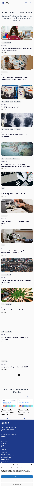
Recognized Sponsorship (7, 461)
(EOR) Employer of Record (7, 455)
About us (3, 443)
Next (29, 375)
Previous (5, 375)
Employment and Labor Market (13, 158)
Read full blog (4, 418)
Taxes (3, 188)
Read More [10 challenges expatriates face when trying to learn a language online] (4, 52)
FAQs (2, 446)
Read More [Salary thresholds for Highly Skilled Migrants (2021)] (4, 225)
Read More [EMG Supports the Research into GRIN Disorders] (4, 341)
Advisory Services (5, 454)
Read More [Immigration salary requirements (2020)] (4, 369)
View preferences (17, 484)
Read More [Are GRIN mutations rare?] (4, 109)
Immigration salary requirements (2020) (14, 367)
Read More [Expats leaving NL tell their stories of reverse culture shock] (4, 284)
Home (2, 440)
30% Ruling (4, 452)
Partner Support (5, 459)
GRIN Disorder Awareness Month (12, 310)
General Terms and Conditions (8, 429)
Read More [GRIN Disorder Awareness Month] (4, 312)
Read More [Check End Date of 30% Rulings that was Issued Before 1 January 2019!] (4, 255)
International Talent (6, 42)
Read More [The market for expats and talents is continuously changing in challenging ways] (4, 168)
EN (30, 2)
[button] (32, 465)
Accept (17, 476)
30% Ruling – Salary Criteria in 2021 (13, 193)
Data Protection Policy (6, 430)
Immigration (4, 72)
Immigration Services (6, 457)
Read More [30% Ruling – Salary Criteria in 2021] (4, 196)
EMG (11, 101)
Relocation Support (6, 462)
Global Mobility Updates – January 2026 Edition (8, 412)
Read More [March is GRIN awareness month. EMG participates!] (4, 139)
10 (24, 375)
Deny (17, 480)
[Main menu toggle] (26, 3)
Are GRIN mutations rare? (10, 107)
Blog (2, 445)
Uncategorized (5, 101)
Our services (4, 441)
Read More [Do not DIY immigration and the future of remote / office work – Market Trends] (4, 82)
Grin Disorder (17, 101)
